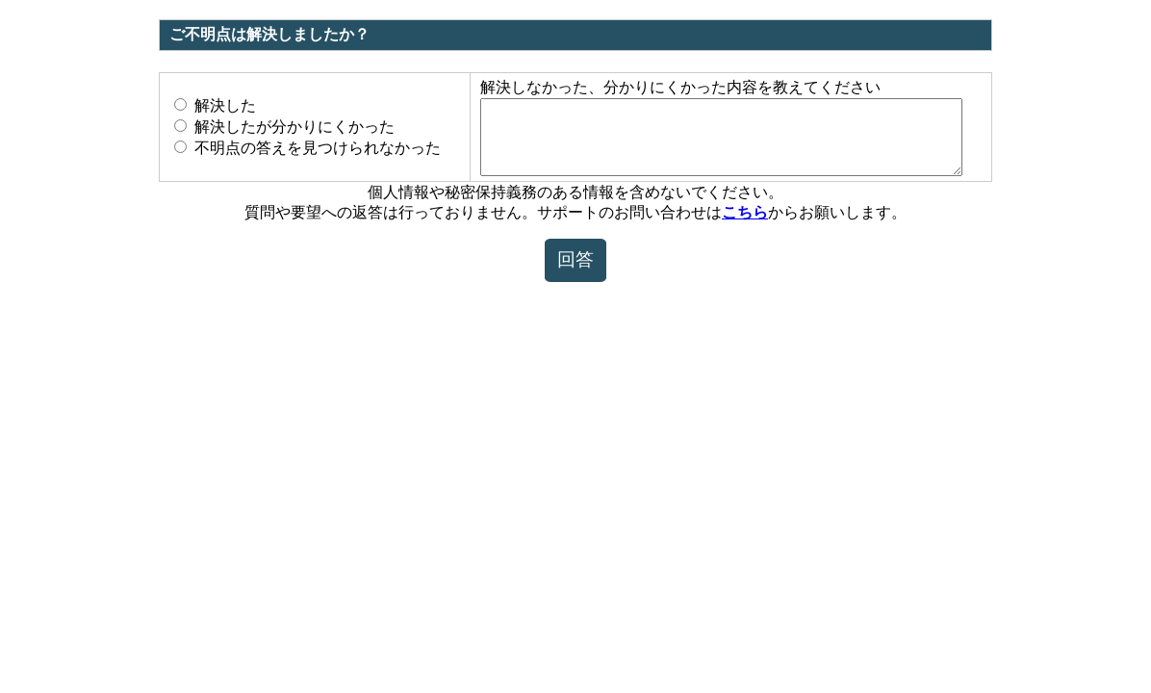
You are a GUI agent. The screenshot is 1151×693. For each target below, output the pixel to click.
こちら (745, 226)
